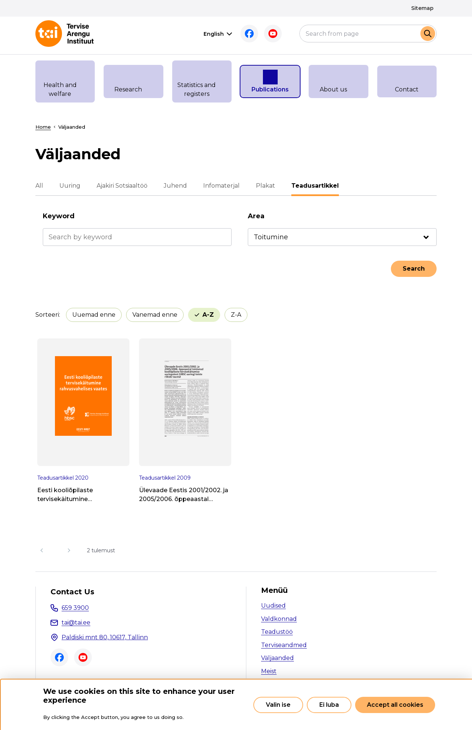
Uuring (69, 185)
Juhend (175, 185)
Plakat (265, 185)
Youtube (273, 33)
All (39, 185)
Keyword (58, 216)
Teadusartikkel (315, 185)
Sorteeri (47, 314)
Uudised (273, 605)
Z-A (236, 314)
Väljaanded (277, 657)
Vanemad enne (154, 314)
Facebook (249, 33)
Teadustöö (277, 631)
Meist (269, 671)
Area (256, 216)
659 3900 (75, 607)
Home (43, 127)
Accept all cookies (395, 704)
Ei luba (329, 704)
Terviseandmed (284, 645)
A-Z (208, 314)
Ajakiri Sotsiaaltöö (122, 185)
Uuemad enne (93, 314)
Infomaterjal (221, 185)
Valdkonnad (279, 618)
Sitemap (422, 8)
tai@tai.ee (76, 622)
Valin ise (278, 704)
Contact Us (72, 591)
